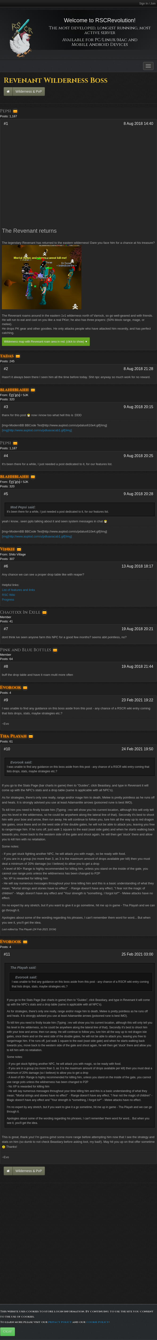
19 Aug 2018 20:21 (137, 629)
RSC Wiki (8, 595)
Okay (7, 1331)
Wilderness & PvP (29, 91)
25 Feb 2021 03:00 (137, 954)
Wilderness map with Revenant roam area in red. (46, 341)
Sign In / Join (147, 3)
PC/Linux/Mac (111, 40)
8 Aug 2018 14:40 (138, 124)
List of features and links (18, 590)
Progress (8, 599)
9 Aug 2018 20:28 (138, 494)
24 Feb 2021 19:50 (137, 749)
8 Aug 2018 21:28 (138, 369)
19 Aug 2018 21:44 (137, 666)
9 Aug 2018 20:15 (138, 407)
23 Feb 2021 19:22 (137, 700)
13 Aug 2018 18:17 (137, 566)
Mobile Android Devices (100, 45)
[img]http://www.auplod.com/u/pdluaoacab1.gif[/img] (37, 430)
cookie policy (97, 1322)
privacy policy (60, 1322)
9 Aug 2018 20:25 (138, 456)
